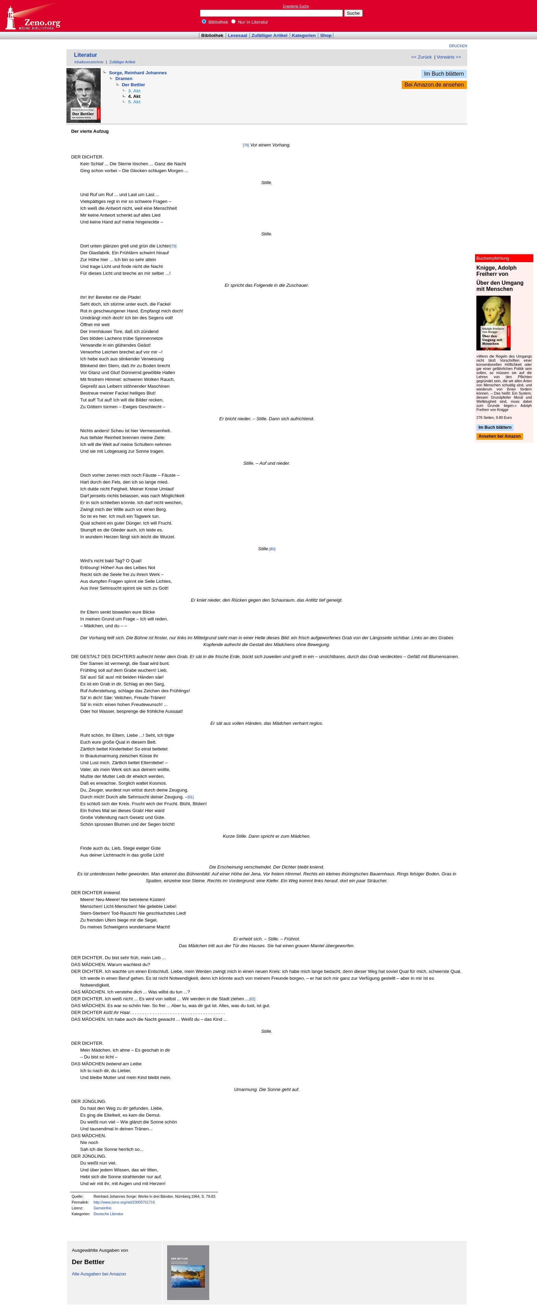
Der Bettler (133, 84)
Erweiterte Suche (296, 6)
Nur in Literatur (249, 22)
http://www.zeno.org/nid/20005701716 (124, 1202)
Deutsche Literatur (108, 1214)
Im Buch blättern (444, 74)
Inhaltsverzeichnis (88, 62)
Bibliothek (215, 22)
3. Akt (134, 90)
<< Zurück (421, 57)
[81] (191, 797)
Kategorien (304, 35)
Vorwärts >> (449, 57)
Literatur (85, 55)
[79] (246, 145)
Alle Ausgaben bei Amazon (99, 1273)
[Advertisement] (505, 15)
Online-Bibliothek (32, 16)
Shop (326, 35)
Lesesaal (237, 35)
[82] (252, 999)
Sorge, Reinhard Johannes (138, 72)
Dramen (124, 78)
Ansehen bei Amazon (499, 436)
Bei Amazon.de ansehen (434, 85)
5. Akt (134, 101)
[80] (272, 549)
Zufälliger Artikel (270, 35)
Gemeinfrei (102, 1208)
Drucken (458, 46)
